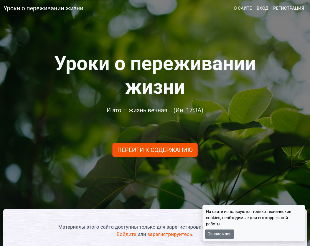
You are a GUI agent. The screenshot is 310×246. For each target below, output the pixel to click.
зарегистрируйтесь (169, 234)
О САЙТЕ (243, 8)
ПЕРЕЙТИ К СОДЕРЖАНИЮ (155, 149)
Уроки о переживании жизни (43, 8)
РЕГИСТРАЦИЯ (288, 8)
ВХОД (262, 8)
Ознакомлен (219, 234)
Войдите (126, 234)
